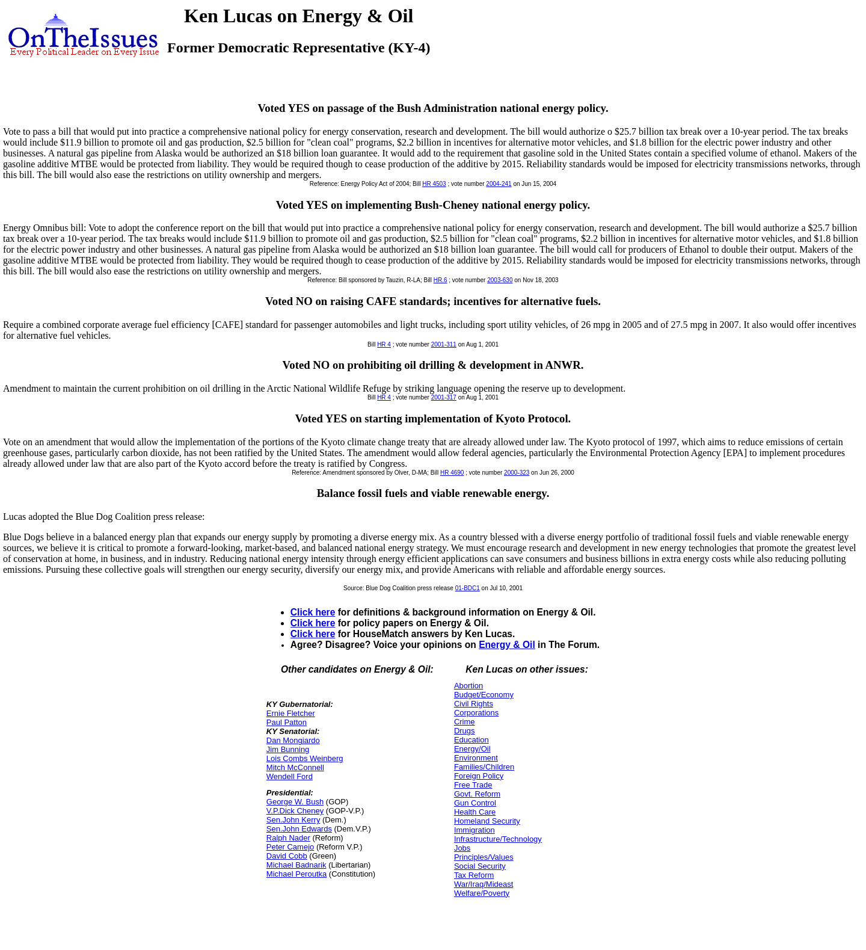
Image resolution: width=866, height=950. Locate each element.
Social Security (480, 866)
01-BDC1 (467, 588)
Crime (464, 721)
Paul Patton (286, 722)
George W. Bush (295, 801)
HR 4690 (452, 472)
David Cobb (286, 855)
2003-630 (499, 280)
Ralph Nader (288, 837)
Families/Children (484, 766)
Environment (476, 757)
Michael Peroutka (296, 873)
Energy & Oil (507, 645)
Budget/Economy (484, 694)
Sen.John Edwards (299, 828)
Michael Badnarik (296, 864)
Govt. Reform (477, 793)
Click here (313, 612)
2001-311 (443, 344)
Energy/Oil (472, 748)
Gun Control (475, 802)
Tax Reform (474, 875)
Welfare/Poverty (481, 893)
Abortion (468, 685)
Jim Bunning (288, 749)
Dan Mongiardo (293, 740)
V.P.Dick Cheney (295, 810)
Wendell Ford (289, 776)
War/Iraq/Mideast (484, 884)
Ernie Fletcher (290, 713)
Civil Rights (473, 703)
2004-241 (498, 183)
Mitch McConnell (295, 767)
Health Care (475, 811)
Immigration (474, 829)
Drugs (464, 730)
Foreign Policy (478, 775)
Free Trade (473, 784)
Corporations (476, 712)
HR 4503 (434, 183)
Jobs (462, 848)
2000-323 (516, 472)
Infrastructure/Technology (498, 839)
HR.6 (440, 280)
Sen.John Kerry (293, 819)
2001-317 (443, 397)
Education (471, 739)
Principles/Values (484, 857)
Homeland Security (487, 820)
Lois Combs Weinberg (304, 758)
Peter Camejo (290, 846)
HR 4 (384, 344)
